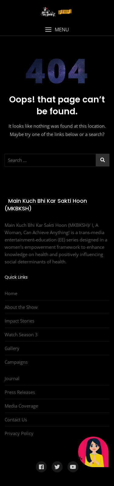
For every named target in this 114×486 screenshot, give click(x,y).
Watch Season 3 (21, 334)
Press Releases (20, 392)
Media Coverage (21, 406)
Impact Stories (19, 321)
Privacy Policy (19, 433)
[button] (57, 30)
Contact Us (16, 419)
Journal (12, 378)
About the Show (21, 307)
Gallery (12, 348)
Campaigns (16, 362)
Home (11, 293)
